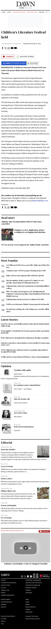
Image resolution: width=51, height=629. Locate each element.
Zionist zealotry (6, 479)
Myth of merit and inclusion (24, 427)
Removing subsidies (8, 449)
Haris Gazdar (18, 389)
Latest (9, 12)
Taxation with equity (22, 370)
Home (3, 12)
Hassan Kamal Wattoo (20, 403)
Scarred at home (7, 466)
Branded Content (31, 587)
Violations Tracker (19, 12)
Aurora (28, 609)
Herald (3, 621)
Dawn (27, 599)
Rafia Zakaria (18, 417)
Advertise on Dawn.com (33, 585)
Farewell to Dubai (20, 413)
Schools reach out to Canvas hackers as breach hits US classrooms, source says (25, 344)
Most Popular (9, 260)
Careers (28, 590)
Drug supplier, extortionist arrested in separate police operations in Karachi (25, 332)
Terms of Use (5, 590)
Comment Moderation (7, 595)
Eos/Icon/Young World (8, 616)
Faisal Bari (17, 430)
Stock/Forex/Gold (6, 602)
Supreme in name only (22, 399)
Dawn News (29, 612)
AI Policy (3, 587)
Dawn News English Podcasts (12, 531)
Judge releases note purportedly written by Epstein (25, 276)
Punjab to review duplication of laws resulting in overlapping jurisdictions (30, 231)
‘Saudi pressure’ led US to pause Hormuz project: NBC (26, 271)
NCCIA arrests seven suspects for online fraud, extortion (25, 245)
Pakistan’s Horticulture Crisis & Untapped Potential (25, 564)
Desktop (3, 607)
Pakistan (41, 12)
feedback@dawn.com (39, 200)
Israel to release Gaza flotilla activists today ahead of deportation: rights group (25, 325)
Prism (27, 602)
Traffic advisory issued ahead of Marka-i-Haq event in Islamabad (25, 357)
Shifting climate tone (8, 491)
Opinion (6, 366)
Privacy (3, 592)
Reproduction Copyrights (34, 582)
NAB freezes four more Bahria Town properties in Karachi (27, 304)
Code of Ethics (5, 585)
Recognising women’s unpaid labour (27, 385)
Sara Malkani (28, 389)
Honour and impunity (8, 505)
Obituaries (29, 592)
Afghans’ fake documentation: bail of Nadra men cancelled (21, 222)
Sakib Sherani (18, 374)
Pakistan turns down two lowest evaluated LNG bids (25, 299)
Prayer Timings (5, 599)
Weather (3, 604)
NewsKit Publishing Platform (33, 619)
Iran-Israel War (32, 12)
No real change (6, 518)
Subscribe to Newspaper (33, 580)
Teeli (2, 623)
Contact (3, 580)
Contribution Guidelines (8, 582)
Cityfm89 (3, 618)
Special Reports (31, 607)
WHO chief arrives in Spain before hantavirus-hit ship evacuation (24, 338)
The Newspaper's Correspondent (11, 43)
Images (28, 604)
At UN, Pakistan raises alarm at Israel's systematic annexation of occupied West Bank (24, 351)
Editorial (6, 442)
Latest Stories (9, 319)
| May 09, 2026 (25, 8)
